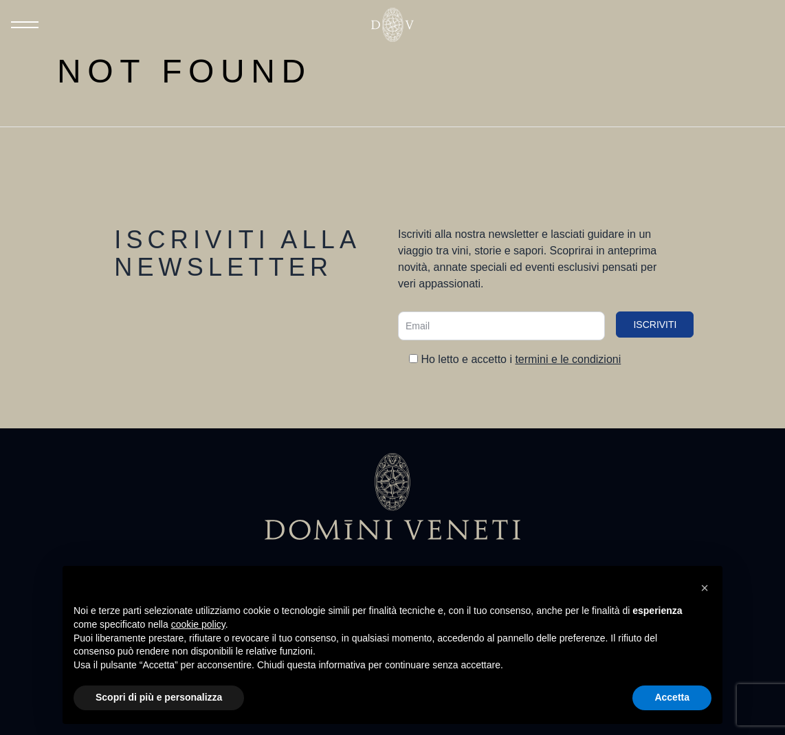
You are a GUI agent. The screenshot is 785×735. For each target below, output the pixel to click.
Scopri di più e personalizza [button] (159, 697)
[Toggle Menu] (24, 25)
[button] (705, 588)
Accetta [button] (671, 697)
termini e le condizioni (568, 359)
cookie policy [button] (198, 624)
